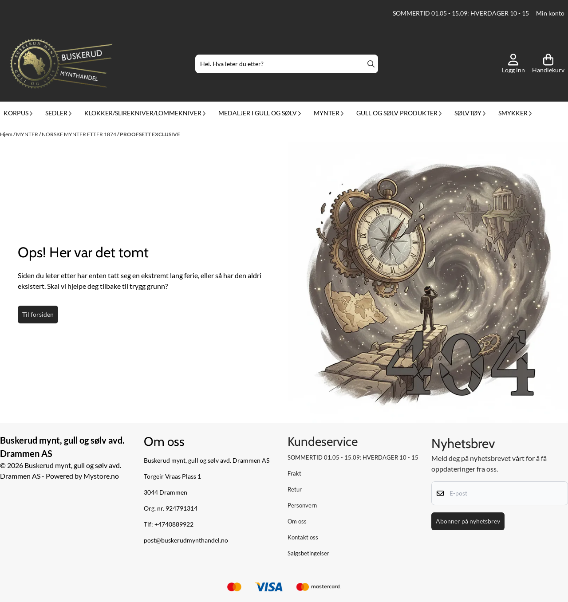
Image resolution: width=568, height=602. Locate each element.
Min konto (550, 13)
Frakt (294, 473)
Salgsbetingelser (308, 553)
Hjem (6, 134)
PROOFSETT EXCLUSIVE (150, 134)
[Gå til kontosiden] (513, 64)
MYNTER (27, 134)
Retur (295, 489)
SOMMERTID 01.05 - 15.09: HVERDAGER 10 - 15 (461, 13)
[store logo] (61, 64)
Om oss (297, 521)
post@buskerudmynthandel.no (186, 540)
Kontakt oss (303, 537)
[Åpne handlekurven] (548, 64)
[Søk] (286, 64)
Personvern (302, 505)
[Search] (371, 64)
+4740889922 (173, 524)
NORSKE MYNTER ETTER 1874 (79, 134)
